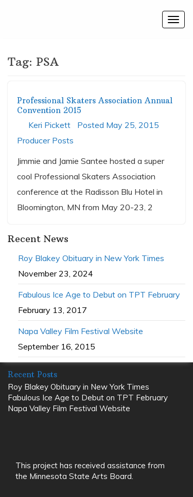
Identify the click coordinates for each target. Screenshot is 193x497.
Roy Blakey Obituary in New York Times (91, 258)
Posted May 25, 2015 (118, 125)
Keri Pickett (49, 125)
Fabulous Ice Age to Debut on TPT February (99, 294)
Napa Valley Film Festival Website (80, 331)
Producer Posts (45, 140)
